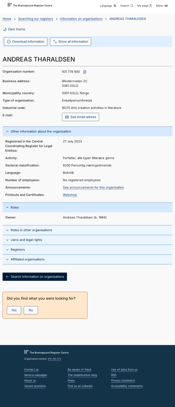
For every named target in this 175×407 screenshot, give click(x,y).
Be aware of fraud (79, 369)
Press (71, 380)
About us (30, 380)
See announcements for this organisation (93, 187)
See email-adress (80, 117)
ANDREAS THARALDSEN (127, 19)
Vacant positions (35, 386)
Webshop (70, 195)
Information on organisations (81, 19)
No (31, 310)
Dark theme (14, 29)
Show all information (70, 42)
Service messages (35, 375)
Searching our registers (35, 19)
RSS (113, 375)
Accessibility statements (127, 386)
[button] (108, 6)
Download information (25, 42)
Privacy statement (123, 380)
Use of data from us (124, 369)
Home (7, 19)
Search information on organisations (34, 277)
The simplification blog (82, 375)
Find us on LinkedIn (80, 386)
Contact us (31, 369)
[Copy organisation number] (85, 72)
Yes (14, 310)
